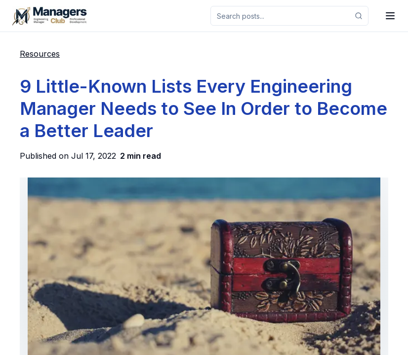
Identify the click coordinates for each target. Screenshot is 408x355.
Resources (40, 54)
